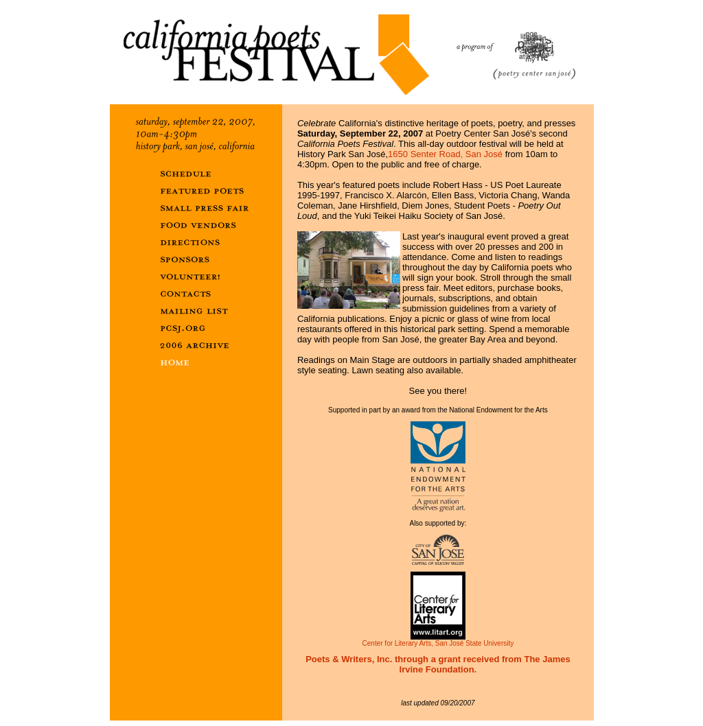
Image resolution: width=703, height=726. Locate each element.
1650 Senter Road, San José (445, 154)
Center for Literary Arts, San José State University (438, 640)
